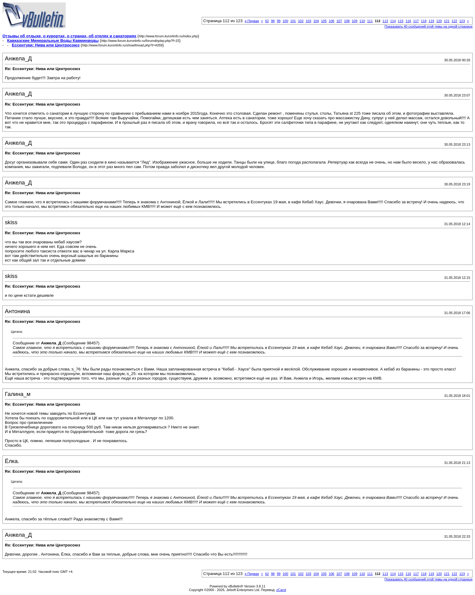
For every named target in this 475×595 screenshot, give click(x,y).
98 (272, 21)
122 (454, 21)
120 (439, 21)
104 (316, 21)
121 (446, 21)
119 (431, 21)
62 (267, 21)
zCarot (281, 590)
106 (331, 21)
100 (285, 21)
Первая (252, 21)
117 (416, 21)
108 (347, 21)
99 (279, 21)
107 (339, 21)
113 (385, 21)
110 (362, 21)
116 (408, 21)
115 (400, 21)
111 (370, 21)
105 (324, 21)
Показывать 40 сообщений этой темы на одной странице (428, 26)
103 (308, 21)
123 (462, 21)
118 (423, 21)
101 (293, 21)
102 (301, 21)
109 (354, 21)
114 (393, 21)
